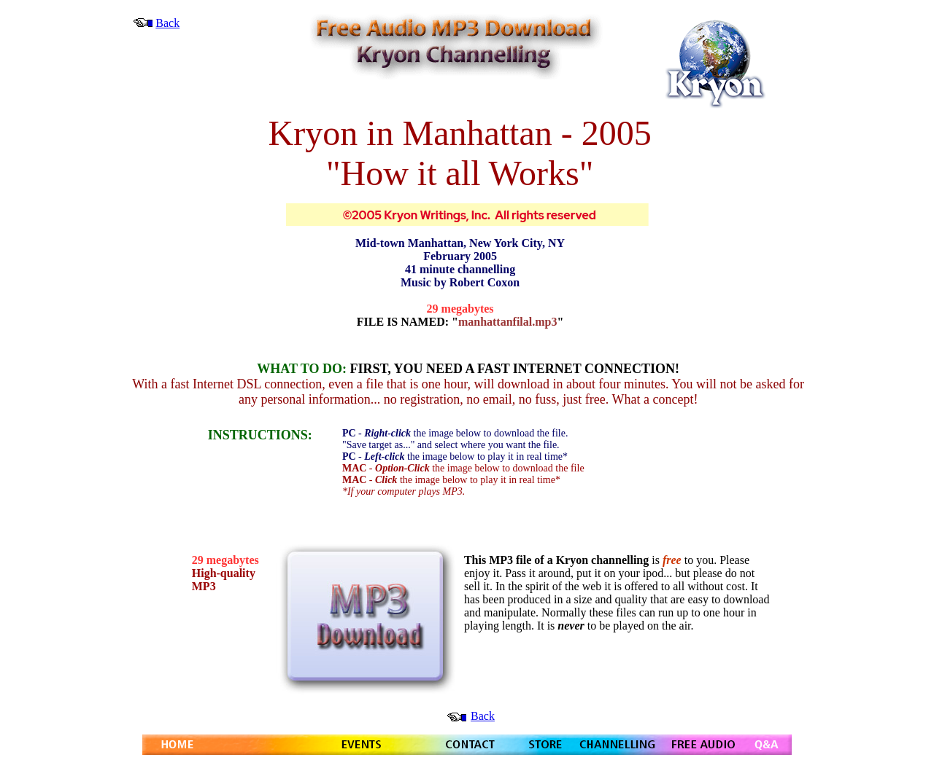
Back (167, 23)
